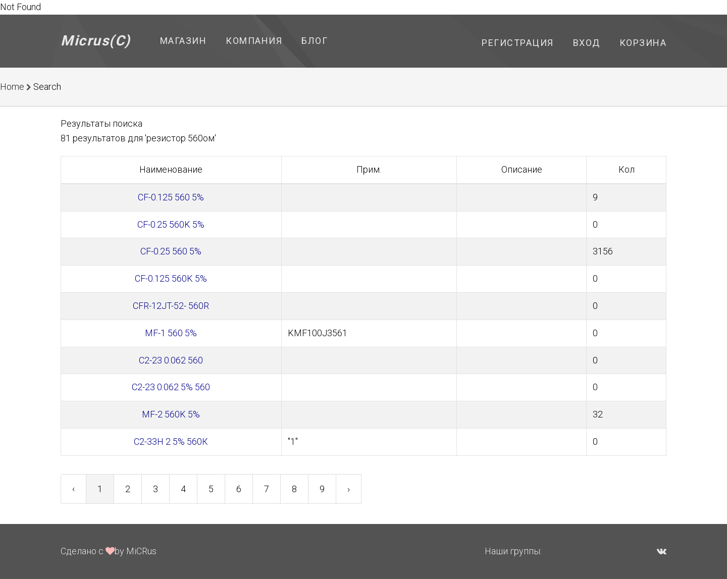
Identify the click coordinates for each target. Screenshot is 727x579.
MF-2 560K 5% (171, 414)
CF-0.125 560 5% (171, 197)
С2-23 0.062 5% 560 (171, 387)
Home (12, 86)
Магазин (183, 40)
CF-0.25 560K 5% (170, 224)
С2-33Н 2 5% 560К (171, 441)
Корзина (643, 42)
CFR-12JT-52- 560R (171, 305)
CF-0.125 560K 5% (171, 278)
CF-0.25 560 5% (170, 251)
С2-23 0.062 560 (171, 360)
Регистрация (518, 42)
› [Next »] (348, 489)
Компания (254, 40)
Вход (586, 42)
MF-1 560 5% (171, 333)
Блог (314, 40)
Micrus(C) (96, 40)
